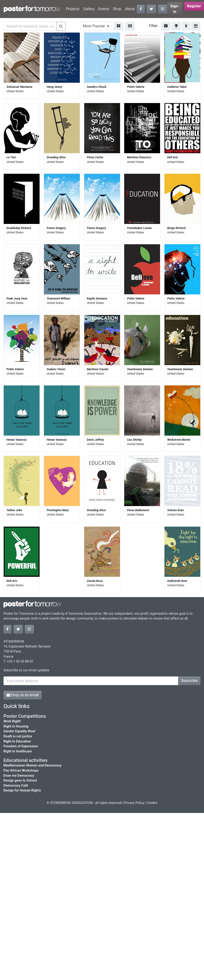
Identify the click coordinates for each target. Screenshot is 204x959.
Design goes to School (20, 780)
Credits (152, 803)
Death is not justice (17, 736)
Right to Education (17, 741)
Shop (117, 9)
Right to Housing (15, 726)
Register (194, 6)
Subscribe (189, 680)
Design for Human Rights (22, 790)
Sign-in (174, 9)
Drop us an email (22, 695)
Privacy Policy (134, 803)
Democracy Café (15, 786)
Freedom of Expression (20, 746)
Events (103, 9)
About (130, 9)
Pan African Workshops (21, 771)
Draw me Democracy (18, 776)
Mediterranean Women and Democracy (32, 765)
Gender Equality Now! (19, 731)
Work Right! (12, 721)
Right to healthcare (17, 751)
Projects (73, 9)
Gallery (89, 9)
